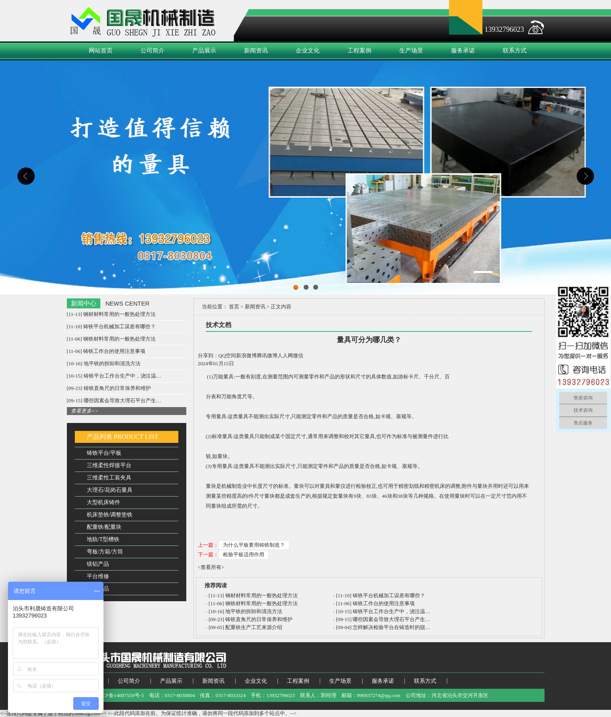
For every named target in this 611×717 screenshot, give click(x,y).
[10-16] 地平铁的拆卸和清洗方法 (104, 363)
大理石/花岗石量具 (110, 490)
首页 (234, 307)
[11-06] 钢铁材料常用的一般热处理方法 (111, 339)
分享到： (208, 355)
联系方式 (515, 50)
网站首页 (101, 50)
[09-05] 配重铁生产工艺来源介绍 (245, 627)
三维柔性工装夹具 (109, 478)
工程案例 (359, 50)
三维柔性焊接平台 (109, 465)
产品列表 (99, 436)
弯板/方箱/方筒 (105, 552)
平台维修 (98, 576)
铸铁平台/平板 (104, 453)
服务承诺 (463, 50)
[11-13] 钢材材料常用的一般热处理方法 (111, 314)
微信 (298, 355)
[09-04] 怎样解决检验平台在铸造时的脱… (383, 627)
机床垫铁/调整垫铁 (110, 515)
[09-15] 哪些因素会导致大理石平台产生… (114, 400)
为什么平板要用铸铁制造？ (254, 545)
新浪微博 (246, 355)
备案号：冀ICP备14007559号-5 (109, 695)
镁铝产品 (98, 564)
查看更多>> (85, 411)
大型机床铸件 (103, 502)
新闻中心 (83, 303)
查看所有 (211, 567)
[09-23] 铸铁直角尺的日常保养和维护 (109, 388)
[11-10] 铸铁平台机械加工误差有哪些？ (111, 326)
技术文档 (218, 324)
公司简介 (152, 50)
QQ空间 (227, 355)
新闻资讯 (256, 50)
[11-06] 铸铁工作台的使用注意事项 (106, 351)
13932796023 (504, 29)
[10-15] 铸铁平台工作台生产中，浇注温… (114, 376)
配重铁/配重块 (104, 527)
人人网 (285, 355)
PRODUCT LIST (136, 436)
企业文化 (308, 50)
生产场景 (411, 50)
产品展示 (204, 50)
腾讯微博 (267, 355)
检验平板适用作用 (243, 554)
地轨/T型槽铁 (103, 539)
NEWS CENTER (127, 303)
